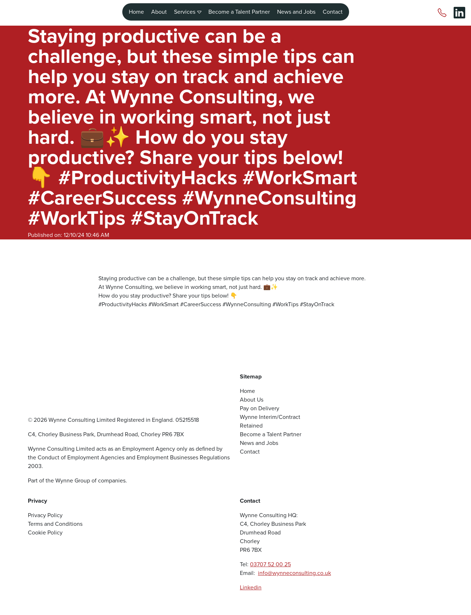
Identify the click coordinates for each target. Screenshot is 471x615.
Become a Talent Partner (239, 10)
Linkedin (251, 587)
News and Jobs (296, 10)
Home (136, 10)
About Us (251, 399)
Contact (333, 10)
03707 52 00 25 (270, 564)
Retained (251, 425)
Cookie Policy (45, 532)
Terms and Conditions (55, 524)
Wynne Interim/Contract (270, 417)
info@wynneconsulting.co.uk (294, 573)
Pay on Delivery (259, 408)
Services (187, 10)
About (159, 10)
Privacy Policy (45, 515)
